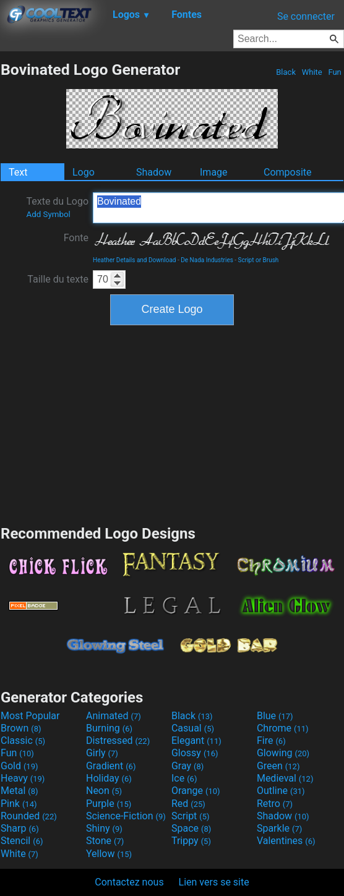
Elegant (196, 740)
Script (190, 816)
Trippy (191, 841)
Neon (104, 790)
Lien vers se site (214, 882)
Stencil (22, 841)
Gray (187, 766)
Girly (102, 753)
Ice (184, 778)
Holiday (109, 778)
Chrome (283, 728)
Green (278, 766)
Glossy (194, 753)
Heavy (23, 778)
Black (286, 72)
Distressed (118, 740)
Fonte (76, 238)
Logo (83, 172)
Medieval (285, 778)
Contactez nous (129, 882)
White (311, 72)
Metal (19, 790)
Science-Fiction (126, 816)
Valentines (286, 841)
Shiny (104, 828)
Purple (108, 803)
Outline (281, 790)
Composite (288, 172)
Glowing (283, 753)
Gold (19, 766)
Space (191, 828)
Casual (192, 728)
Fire (271, 740)
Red (188, 803)
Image (214, 172)
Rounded (29, 816)
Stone (105, 841)
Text (18, 172)
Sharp (20, 828)
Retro (275, 803)
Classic (23, 740)
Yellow (109, 854)
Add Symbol (48, 214)
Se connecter (306, 16)
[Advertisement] (172, 423)
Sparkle (279, 828)
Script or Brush (258, 260)
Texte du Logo (57, 207)
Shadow (153, 172)
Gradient (110, 766)
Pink (19, 803)
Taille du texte (57, 279)
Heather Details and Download (134, 260)
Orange (195, 790)
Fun (334, 72)
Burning (109, 728)
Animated (113, 716)
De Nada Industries (207, 260)
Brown (21, 728)
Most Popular (30, 716)
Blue (275, 716)
